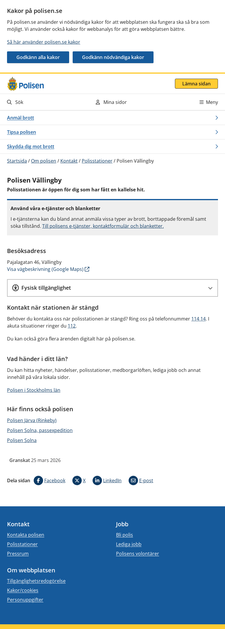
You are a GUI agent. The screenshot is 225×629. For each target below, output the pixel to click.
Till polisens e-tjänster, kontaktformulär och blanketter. (103, 226)
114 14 (198, 319)
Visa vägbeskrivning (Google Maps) (45, 269)
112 (72, 326)
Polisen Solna (22, 440)
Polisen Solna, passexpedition (40, 430)
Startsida (17, 161)
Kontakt (69, 161)
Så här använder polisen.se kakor (43, 42)
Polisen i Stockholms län (33, 390)
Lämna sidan (196, 83)
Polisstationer (97, 161)
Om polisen (43, 161)
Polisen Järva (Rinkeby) (32, 420)
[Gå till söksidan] (39, 102)
